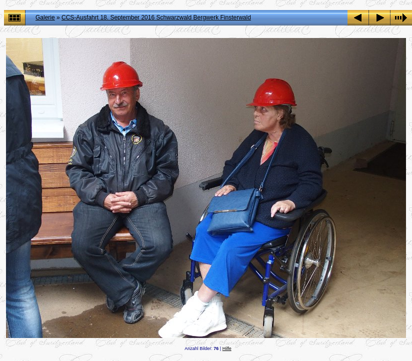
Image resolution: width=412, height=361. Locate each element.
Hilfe (227, 348)
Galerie (45, 17)
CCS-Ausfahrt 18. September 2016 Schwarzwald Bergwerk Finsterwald (156, 17)
